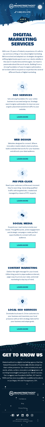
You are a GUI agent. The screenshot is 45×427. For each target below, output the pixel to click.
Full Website (22, 399)
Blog (22, 403)
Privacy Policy (22, 408)
